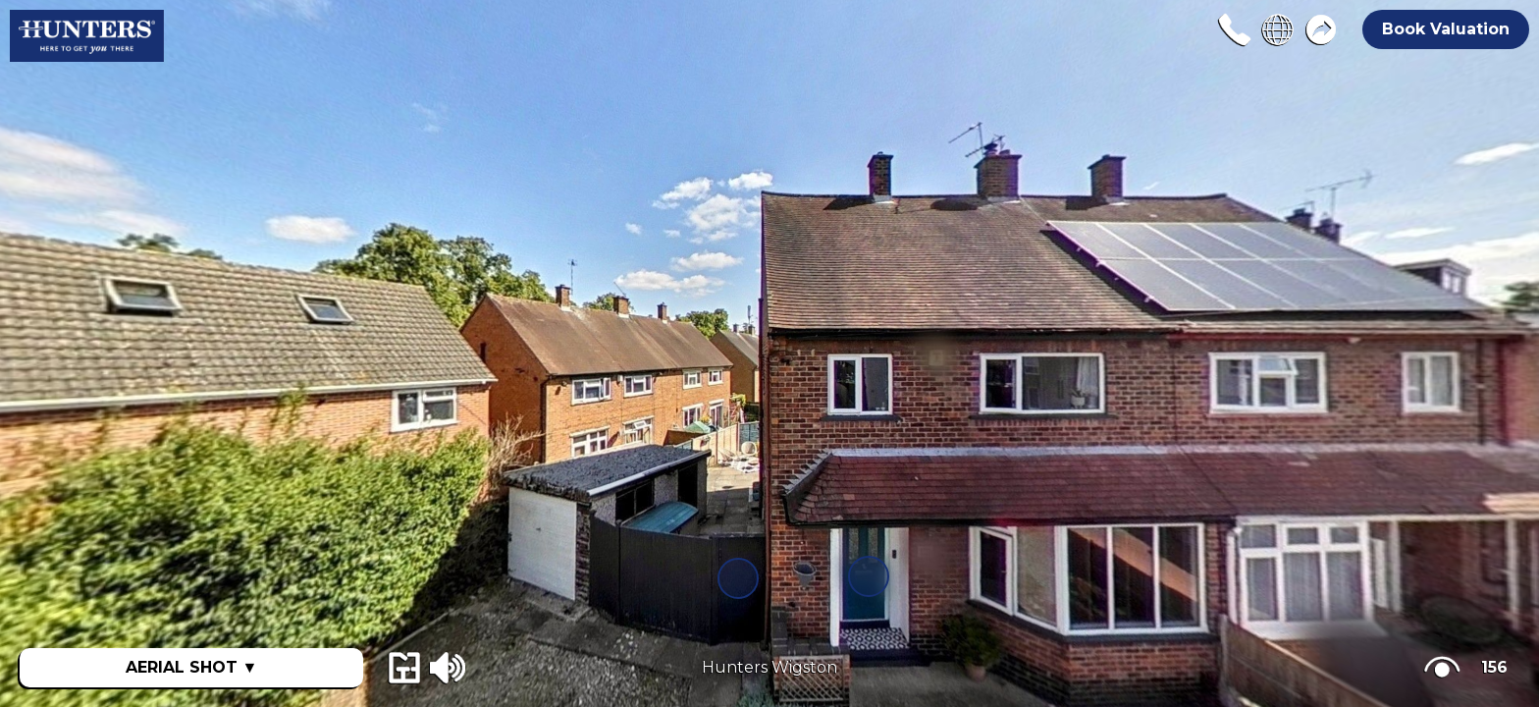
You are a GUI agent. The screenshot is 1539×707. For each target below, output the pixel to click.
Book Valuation (1446, 29)
